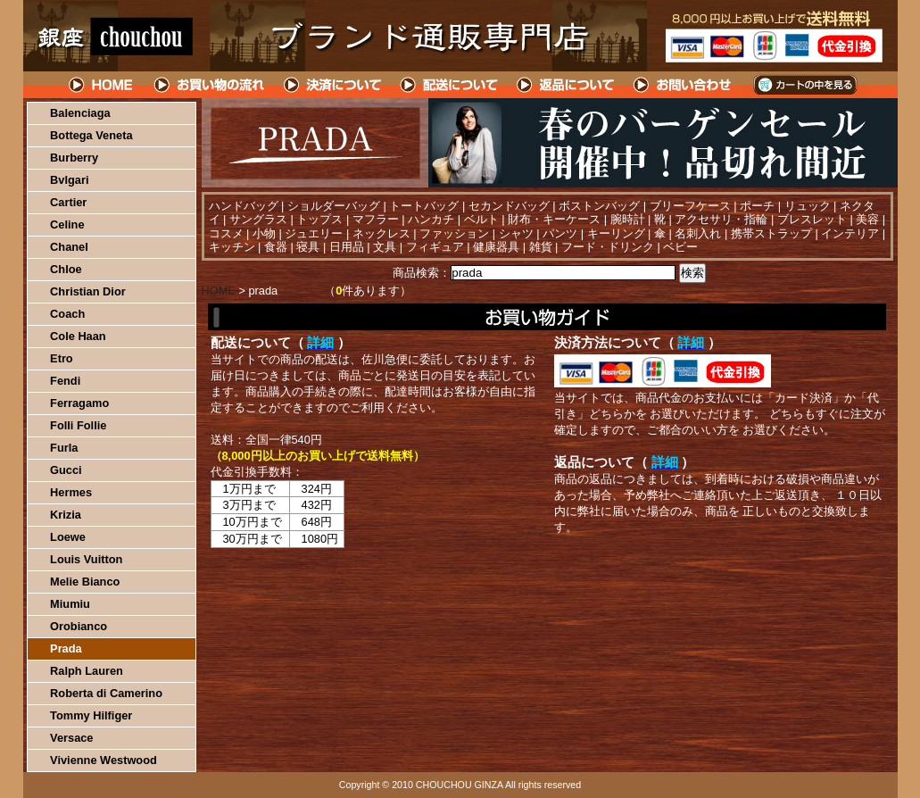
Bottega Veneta (91, 135)
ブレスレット (812, 219)
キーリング (616, 233)
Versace (71, 737)
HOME (102, 84)
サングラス (258, 219)
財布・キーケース (554, 219)
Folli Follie (78, 425)
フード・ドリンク (607, 247)
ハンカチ (431, 219)
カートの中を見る (804, 84)
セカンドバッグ (509, 205)
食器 (275, 247)
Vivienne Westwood (103, 760)
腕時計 (627, 219)
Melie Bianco (85, 581)
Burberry (74, 157)
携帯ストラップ (771, 233)
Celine (67, 224)
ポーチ (757, 205)
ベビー (680, 247)
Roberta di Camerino (106, 693)
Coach (67, 313)
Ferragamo (79, 403)
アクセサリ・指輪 (721, 219)
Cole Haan (78, 336)
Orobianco (78, 626)
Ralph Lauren (86, 670)
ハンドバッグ (243, 205)
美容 (867, 219)
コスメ (226, 233)
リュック (807, 205)
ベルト (481, 219)
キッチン (232, 247)
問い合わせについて (683, 84)
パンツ (560, 233)
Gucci (66, 470)
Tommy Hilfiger (91, 715)
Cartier (68, 202)
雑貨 (540, 247)
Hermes (71, 492)
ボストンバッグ (599, 205)
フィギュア (435, 247)
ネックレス (381, 233)
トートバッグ (424, 205)
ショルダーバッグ (333, 205)
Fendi (65, 380)
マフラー (375, 219)
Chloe (66, 269)
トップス (319, 219)
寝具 (307, 247)
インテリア (850, 233)
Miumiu (70, 604)
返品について (566, 84)
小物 (264, 233)
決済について (332, 84)
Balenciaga (80, 113)
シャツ (516, 233)
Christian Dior (88, 291)
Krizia (65, 514)
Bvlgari (69, 180)
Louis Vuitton (86, 559)
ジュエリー (314, 233)
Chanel (69, 247)
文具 (384, 247)
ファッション (454, 233)
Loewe (68, 537)
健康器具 (496, 247)
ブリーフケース (690, 205)
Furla (64, 447)
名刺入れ (698, 233)
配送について (449, 84)
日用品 (346, 247)
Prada (66, 648)
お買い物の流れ (209, 84)
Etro (61, 358)
